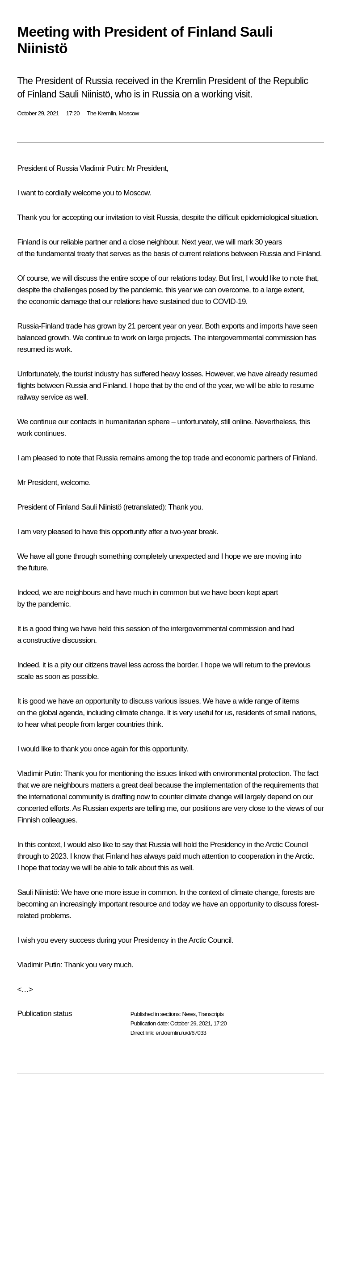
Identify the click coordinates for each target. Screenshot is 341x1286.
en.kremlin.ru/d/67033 (181, 1032)
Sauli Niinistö (101, 507)
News (188, 1014)
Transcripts (210, 1014)
